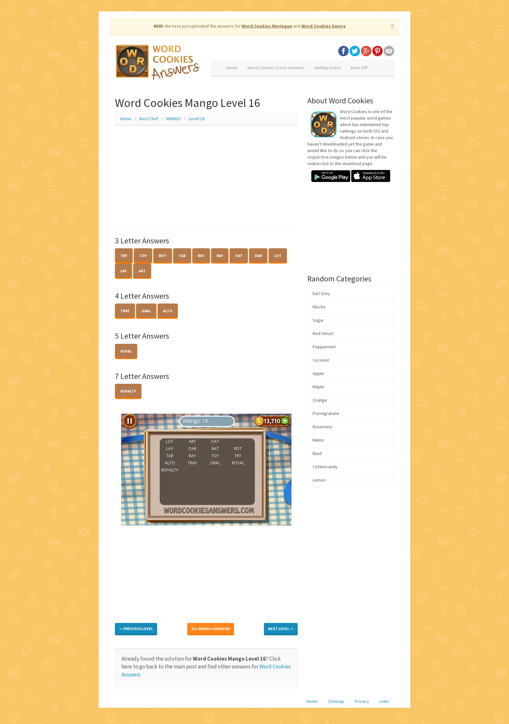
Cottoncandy (325, 467)
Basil (317, 453)
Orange (320, 400)
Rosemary (322, 427)
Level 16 (197, 119)
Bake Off (359, 68)
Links (384, 701)
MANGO (173, 119)
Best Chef (148, 119)
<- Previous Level (136, 628)
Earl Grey (321, 293)
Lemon (319, 480)
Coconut (321, 360)
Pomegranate (326, 413)
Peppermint (324, 347)
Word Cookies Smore (323, 26)
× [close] (392, 25)
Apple (318, 373)
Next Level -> (280, 628)
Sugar (318, 320)
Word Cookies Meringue (267, 26)
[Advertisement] (206, 177)
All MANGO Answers (211, 628)
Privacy (362, 701)
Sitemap (336, 701)
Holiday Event (328, 68)
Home (232, 68)
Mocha (319, 307)
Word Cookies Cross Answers (276, 68)
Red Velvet (323, 333)
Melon (318, 440)
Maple (318, 387)
